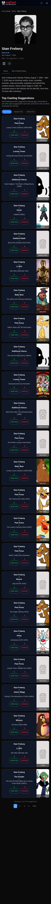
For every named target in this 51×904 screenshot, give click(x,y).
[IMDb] (4, 63)
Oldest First (31, 112)
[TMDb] (9, 63)
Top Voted (6, 112)
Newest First (18, 112)
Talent (14, 11)
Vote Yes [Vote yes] (14, 135)
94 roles (34, 101)
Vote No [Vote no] (24, 135)
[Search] (41, 3)
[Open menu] (47, 3)
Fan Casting (6, 11)
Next (34, 806)
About (6, 71)
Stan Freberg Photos (19, 71)
